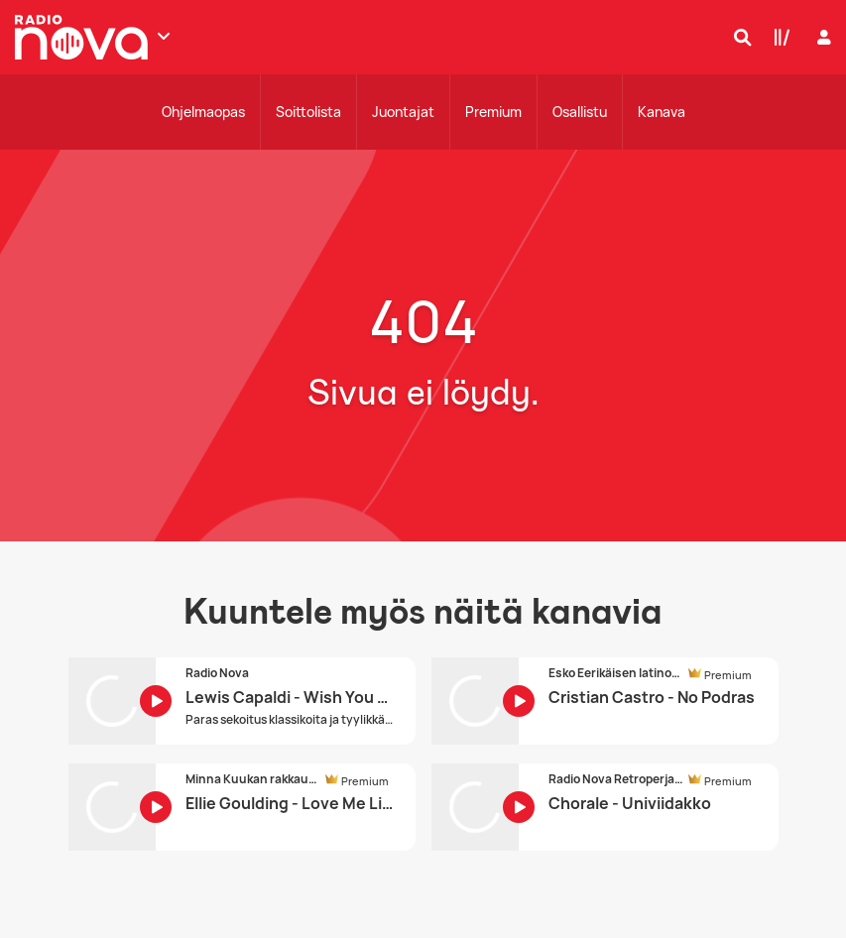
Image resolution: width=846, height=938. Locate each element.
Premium (493, 111)
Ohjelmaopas (203, 111)
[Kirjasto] (777, 37)
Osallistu (579, 111)
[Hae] (738, 37)
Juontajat (403, 111)
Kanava (661, 111)
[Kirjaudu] (821, 37)
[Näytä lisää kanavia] (164, 36)
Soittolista (308, 111)
